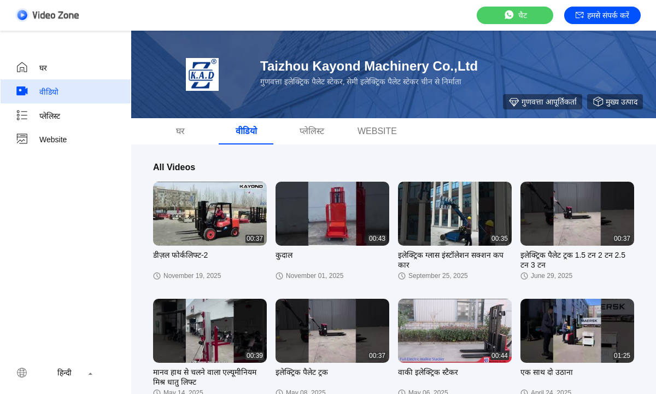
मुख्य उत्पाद (615, 101)
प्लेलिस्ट (37, 115)
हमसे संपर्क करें (602, 15)
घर (31, 67)
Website (41, 139)
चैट (515, 15)
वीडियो (36, 91)
